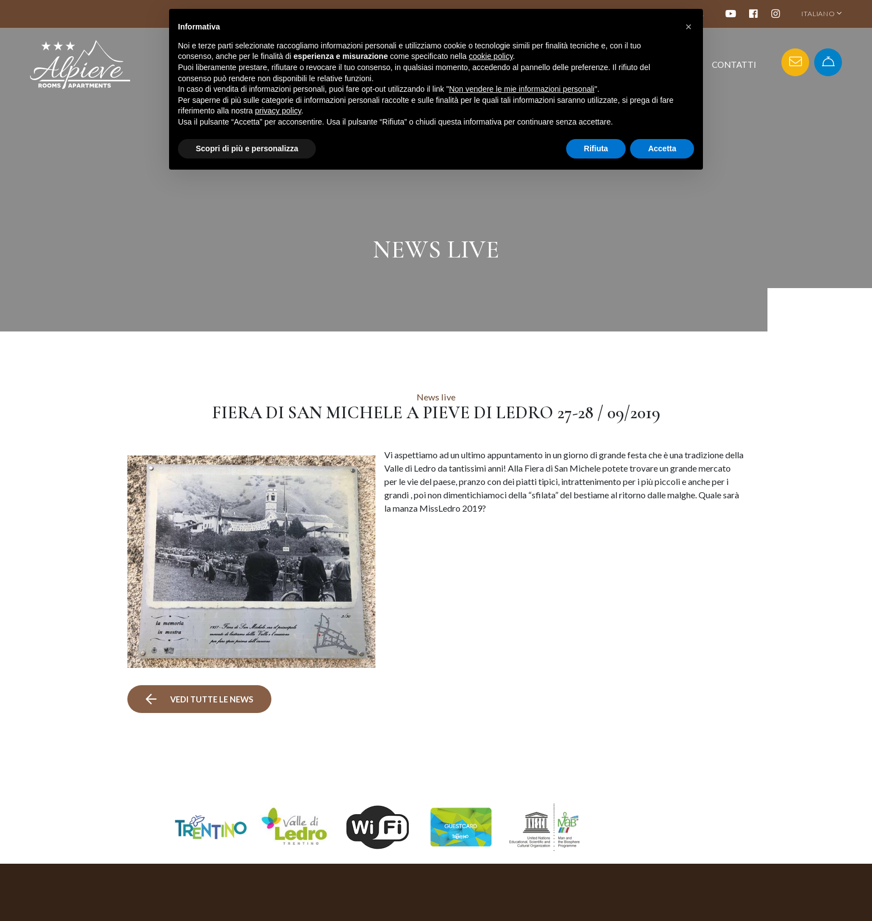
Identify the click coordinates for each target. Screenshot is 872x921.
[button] (688, 27)
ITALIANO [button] (821, 13)
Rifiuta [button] (596, 148)
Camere (511, 902)
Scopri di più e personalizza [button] (247, 148)
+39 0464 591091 (378, 914)
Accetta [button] (662, 148)
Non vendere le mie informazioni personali (521, 89)
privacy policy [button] (278, 110)
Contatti (734, 65)
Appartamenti (523, 914)
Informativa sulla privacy (647, 914)
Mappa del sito (630, 902)
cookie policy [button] (491, 56)
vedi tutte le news (202, 653)
